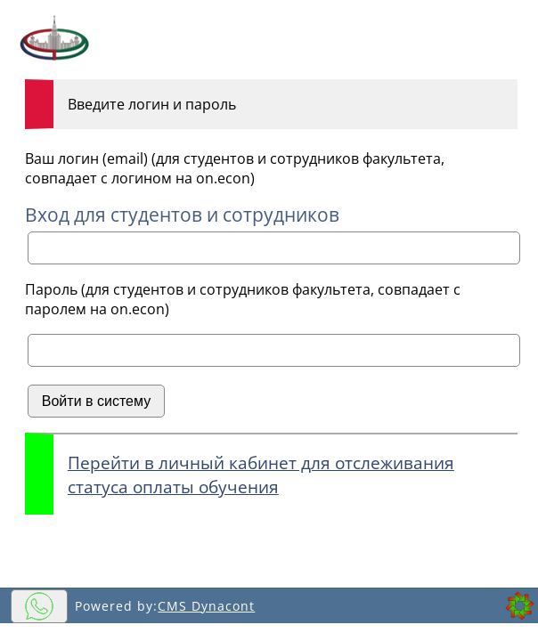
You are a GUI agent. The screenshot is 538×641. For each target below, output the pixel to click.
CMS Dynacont (206, 605)
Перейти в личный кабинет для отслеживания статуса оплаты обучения (261, 474)
